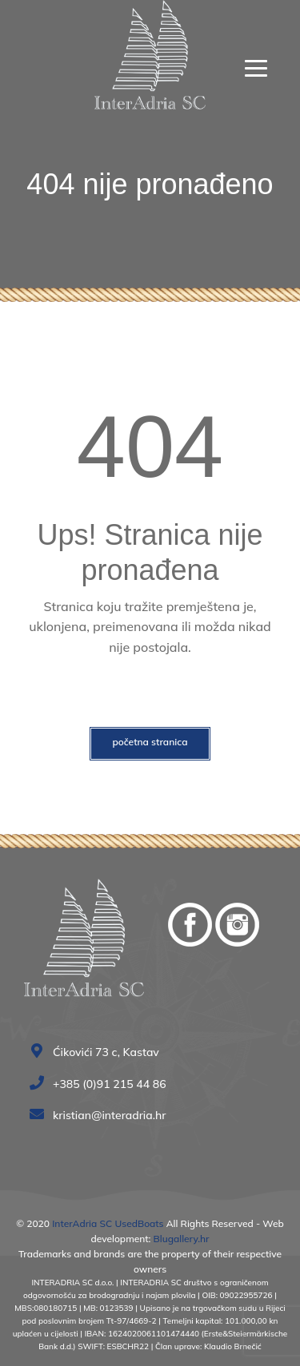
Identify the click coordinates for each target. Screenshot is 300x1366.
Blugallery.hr (182, 1239)
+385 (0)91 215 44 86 (101, 1084)
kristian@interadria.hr (101, 1115)
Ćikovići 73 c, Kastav (98, 1052)
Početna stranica (149, 742)
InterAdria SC (82, 1223)
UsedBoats (137, 1223)
